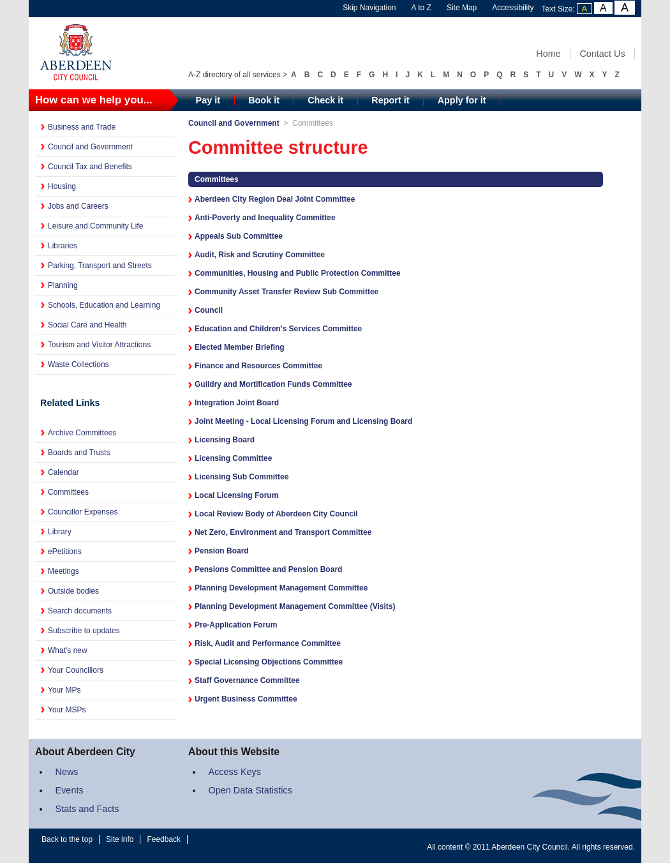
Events (70, 790)
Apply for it (462, 100)
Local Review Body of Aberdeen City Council (276, 513)
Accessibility (512, 7)
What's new (67, 650)
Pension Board (222, 550)
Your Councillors (75, 670)
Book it (263, 100)
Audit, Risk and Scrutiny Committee (260, 254)
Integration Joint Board (237, 402)
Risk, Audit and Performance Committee (268, 643)
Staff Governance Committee (247, 680)
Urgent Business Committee (246, 698)
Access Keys (235, 772)
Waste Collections (78, 364)
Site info (119, 839)
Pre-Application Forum (236, 624)
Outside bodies (73, 591)
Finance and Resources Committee (258, 365)
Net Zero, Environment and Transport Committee (283, 532)
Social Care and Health (87, 324)
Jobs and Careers (78, 206)
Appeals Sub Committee (239, 236)
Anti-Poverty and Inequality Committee (265, 217)
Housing (62, 186)
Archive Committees (82, 432)
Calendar (63, 472)
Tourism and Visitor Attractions (99, 344)
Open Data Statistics (250, 790)
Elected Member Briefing (240, 347)
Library (59, 531)
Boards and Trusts (79, 452)
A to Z (421, 7)
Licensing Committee (233, 458)
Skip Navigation (369, 7)
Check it (325, 100)
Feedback (164, 839)
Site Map (462, 7)
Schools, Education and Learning (104, 305)
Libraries (62, 245)
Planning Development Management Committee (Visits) (295, 606)
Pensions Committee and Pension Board (268, 569)
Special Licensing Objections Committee (269, 661)
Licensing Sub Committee (241, 476)
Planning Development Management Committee (281, 587)
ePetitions (65, 551)
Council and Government (90, 146)
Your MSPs (67, 709)
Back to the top (67, 839)
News (67, 772)
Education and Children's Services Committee (278, 328)
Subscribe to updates (84, 630)
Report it (390, 100)
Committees (68, 492)
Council (209, 310)
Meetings (63, 571)
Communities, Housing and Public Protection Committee (298, 273)
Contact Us (602, 54)
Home (548, 54)
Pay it (208, 100)
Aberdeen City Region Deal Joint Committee (275, 199)
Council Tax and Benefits (90, 166)
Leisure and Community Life (95, 225)
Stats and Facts (87, 809)
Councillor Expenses (82, 511)
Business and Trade (81, 127)
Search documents (80, 610)
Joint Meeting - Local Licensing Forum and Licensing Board (303, 421)
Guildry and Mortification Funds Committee (273, 384)
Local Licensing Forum (236, 495)
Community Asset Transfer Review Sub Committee (286, 291)
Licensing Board (225, 439)
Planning (63, 285)
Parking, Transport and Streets (100, 265)
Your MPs (64, 690)
